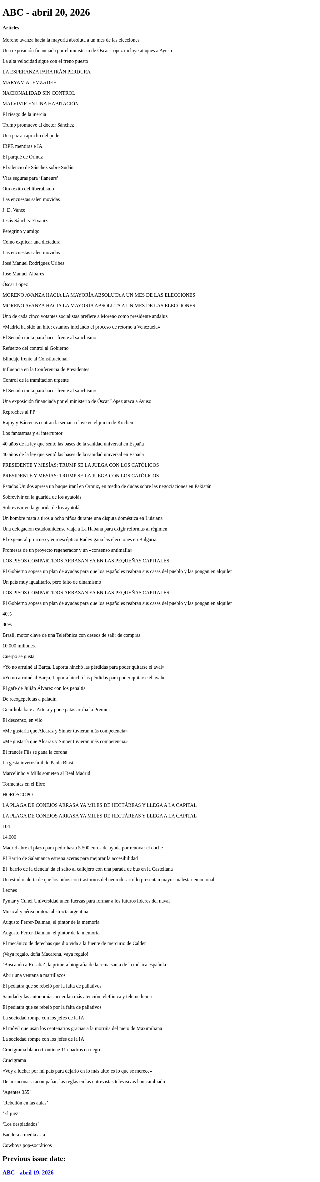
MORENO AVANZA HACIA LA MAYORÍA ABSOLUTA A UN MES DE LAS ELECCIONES (98, 295)
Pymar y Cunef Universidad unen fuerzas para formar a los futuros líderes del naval (86, 900)
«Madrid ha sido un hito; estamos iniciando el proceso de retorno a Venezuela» (81, 326)
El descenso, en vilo (22, 720)
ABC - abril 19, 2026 (28, 1172)
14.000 (9, 837)
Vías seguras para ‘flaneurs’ (30, 178)
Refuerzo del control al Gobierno (35, 348)
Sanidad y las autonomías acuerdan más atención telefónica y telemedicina (77, 996)
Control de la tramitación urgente (35, 380)
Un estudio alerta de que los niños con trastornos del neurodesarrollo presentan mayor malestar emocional (108, 879)
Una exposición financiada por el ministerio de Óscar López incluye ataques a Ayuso (87, 50)
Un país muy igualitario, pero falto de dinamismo (51, 582)
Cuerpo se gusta (18, 656)
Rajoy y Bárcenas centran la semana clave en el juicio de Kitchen (67, 422)
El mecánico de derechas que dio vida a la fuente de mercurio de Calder (74, 943)
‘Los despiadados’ (20, 1124)
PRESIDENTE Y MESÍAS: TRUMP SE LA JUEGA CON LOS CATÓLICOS (80, 465)
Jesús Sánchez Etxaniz (25, 220)
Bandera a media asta (23, 1134)
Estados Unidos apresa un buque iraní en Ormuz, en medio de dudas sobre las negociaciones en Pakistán (107, 486)
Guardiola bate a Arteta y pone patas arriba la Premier (56, 709)
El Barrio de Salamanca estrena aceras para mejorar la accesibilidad (70, 858)
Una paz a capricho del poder (31, 135)
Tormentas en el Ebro (23, 784)
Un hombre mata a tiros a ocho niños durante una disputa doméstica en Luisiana (82, 518)
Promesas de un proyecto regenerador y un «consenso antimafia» (67, 550)
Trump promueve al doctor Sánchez (38, 125)
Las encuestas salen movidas (31, 199)
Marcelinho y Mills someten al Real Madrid (46, 773)
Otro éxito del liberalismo (28, 188)
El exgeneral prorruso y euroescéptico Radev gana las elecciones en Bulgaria (79, 539)
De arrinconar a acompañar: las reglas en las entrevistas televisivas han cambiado (83, 1081)
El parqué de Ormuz (22, 156)
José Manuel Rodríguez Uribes (33, 263)
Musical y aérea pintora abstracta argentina (45, 911)
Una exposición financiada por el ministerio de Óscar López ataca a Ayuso (76, 401)
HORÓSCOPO (17, 794)
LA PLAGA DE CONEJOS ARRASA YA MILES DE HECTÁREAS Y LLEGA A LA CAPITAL (99, 805)
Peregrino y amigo (20, 231)
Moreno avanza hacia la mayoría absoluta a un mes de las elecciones (70, 40)
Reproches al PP (18, 412)
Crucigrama (14, 1060)
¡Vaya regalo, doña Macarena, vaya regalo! (45, 954)
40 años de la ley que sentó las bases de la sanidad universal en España (73, 443)
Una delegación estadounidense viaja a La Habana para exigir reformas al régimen (84, 528)
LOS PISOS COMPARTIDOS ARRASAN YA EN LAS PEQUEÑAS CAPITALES (85, 560)
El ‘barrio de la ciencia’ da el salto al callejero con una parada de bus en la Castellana (87, 869)
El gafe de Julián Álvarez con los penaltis (43, 688)
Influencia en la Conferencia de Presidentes (45, 369)
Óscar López (15, 284)
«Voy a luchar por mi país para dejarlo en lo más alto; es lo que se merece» (77, 1071)
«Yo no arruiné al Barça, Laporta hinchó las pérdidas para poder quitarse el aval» (83, 667)
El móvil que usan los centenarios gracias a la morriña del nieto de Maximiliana (82, 1028)
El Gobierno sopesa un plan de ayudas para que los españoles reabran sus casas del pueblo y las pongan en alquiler (117, 571)
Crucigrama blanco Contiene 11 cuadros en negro (52, 1049)
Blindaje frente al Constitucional (35, 358)
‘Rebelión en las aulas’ (25, 1102)
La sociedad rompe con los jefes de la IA (43, 1017)
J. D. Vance (13, 210)
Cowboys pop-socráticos (27, 1145)
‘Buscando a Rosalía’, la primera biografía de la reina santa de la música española (84, 964)
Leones (9, 890)
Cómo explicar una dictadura (31, 241)
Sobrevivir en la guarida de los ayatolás (41, 497)
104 (6, 826)
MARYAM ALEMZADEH (29, 82)
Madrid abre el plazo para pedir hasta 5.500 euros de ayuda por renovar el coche (82, 847)
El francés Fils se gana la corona (34, 752)
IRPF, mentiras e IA (22, 146)
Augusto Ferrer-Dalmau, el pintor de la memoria (50, 922)
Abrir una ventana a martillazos (34, 975)
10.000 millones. (19, 645)
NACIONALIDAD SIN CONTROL (38, 93)
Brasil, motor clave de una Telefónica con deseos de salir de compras (71, 635)
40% (7, 613)
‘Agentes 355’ (16, 1092)
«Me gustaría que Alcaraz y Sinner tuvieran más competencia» (65, 730)
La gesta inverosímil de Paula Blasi (37, 762)
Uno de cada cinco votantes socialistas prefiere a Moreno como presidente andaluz (85, 316)
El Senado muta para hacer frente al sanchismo (49, 337)
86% (7, 624)
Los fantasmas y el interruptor (32, 433)
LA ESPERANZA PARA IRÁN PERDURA (46, 71)
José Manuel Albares (23, 273)
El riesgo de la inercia (24, 114)
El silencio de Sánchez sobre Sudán (37, 167)
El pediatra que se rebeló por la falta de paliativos (52, 985)
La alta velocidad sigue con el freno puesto (45, 61)
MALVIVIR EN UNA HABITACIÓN (40, 103)
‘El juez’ (11, 1113)
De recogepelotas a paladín (29, 699)
